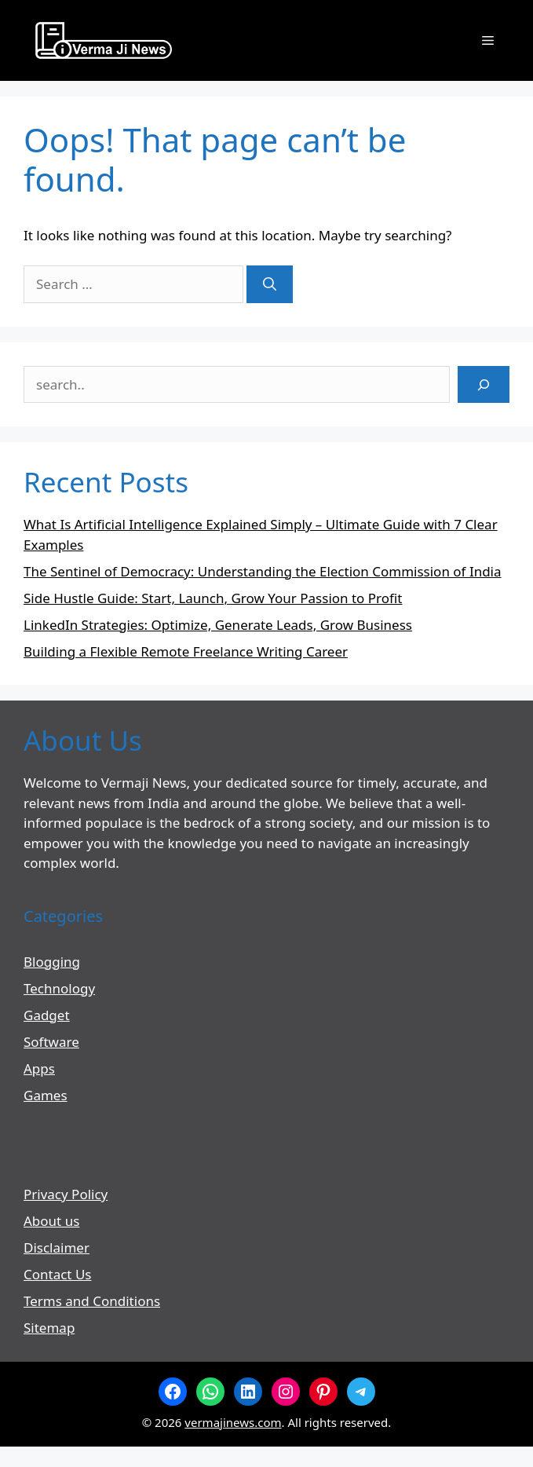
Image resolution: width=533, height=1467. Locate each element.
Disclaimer (56, 1247)
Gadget (47, 1015)
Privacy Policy (66, 1194)
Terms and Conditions (92, 1301)
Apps (39, 1068)
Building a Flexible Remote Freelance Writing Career (186, 651)
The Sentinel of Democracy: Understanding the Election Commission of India (263, 571)
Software (51, 1042)
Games (46, 1095)
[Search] (269, 284)
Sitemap (49, 1328)
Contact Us (58, 1274)
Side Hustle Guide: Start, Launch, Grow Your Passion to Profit (213, 598)
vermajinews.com (232, 1422)
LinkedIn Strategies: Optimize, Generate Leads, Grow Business (218, 625)
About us (51, 1221)
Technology (59, 988)
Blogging (52, 962)
